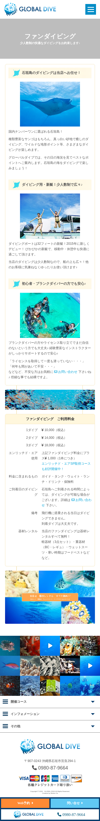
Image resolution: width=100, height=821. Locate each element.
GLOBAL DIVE (49, 791)
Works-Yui (54, 793)
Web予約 (23, 803)
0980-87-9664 (50, 768)
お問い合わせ (65, 372)
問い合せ (73, 803)
